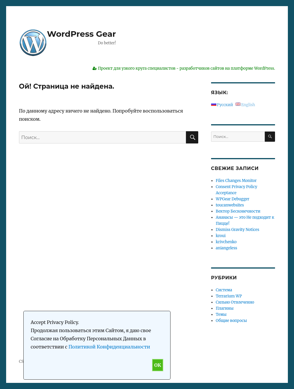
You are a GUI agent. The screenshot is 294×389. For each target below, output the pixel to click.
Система (224, 290)
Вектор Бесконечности (238, 211)
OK (157, 365)
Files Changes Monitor (236, 180)
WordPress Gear (81, 34)
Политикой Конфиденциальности (109, 347)
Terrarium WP (229, 296)
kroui (221, 235)
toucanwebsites (230, 205)
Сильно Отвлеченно (235, 302)
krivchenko (226, 241)
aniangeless (226, 248)
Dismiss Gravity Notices (237, 229)
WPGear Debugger (232, 199)
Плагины (225, 308)
